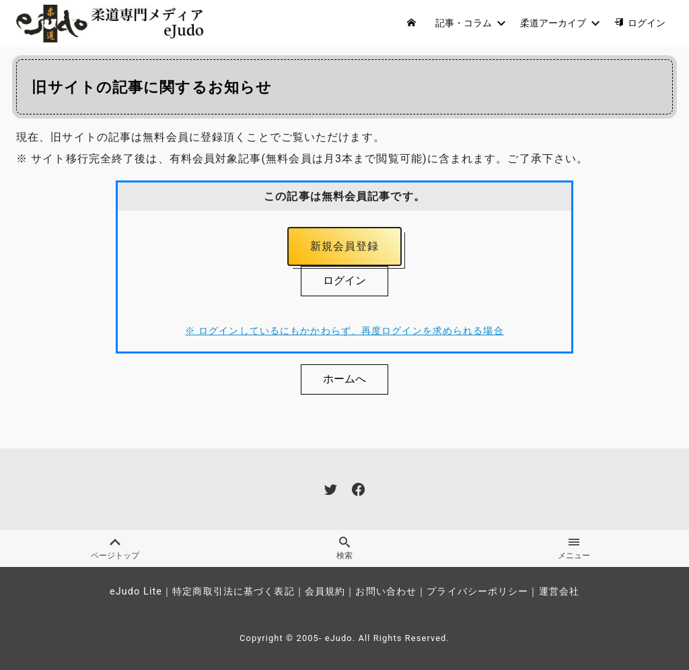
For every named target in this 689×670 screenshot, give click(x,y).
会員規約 (325, 591)
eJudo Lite (136, 591)
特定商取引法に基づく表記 (233, 591)
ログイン (344, 280)
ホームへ (344, 378)
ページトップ (114, 549)
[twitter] (330, 489)
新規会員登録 (344, 246)
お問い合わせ (385, 591)
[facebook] (358, 489)
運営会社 (559, 591)
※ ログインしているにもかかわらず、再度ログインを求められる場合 (344, 331)
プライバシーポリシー (477, 591)
